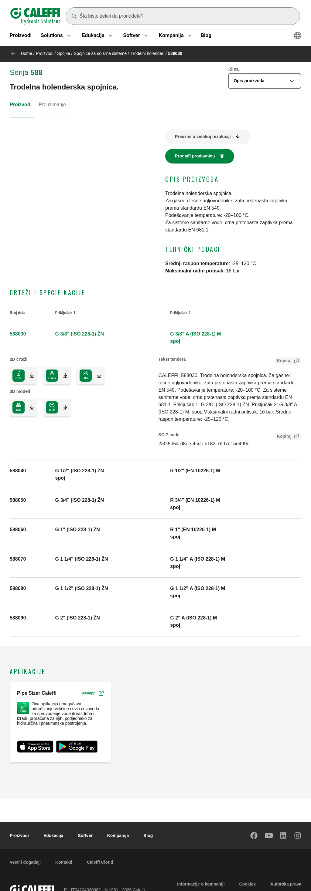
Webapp (92, 693)
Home (26, 53)
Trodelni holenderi (147, 53)
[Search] (183, 16)
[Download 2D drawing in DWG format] (63, 375)
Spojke (63, 53)
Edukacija (53, 835)
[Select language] (297, 36)
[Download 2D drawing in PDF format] (18, 376)
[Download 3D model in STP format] (63, 407)
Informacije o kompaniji (200, 884)
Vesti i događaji (25, 862)
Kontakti (63, 862)
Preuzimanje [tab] (52, 104)
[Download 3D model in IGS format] (29, 407)
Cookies (247, 884)
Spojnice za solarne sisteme (100, 53)
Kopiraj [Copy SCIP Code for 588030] (283, 437)
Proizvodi (21, 36)
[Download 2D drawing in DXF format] (96, 375)
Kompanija (118, 835)
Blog (206, 36)
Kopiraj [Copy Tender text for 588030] (283, 361)
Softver (85, 835)
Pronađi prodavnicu (195, 156)
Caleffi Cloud (100, 862)
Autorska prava (285, 884)
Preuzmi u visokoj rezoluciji (203, 136)
